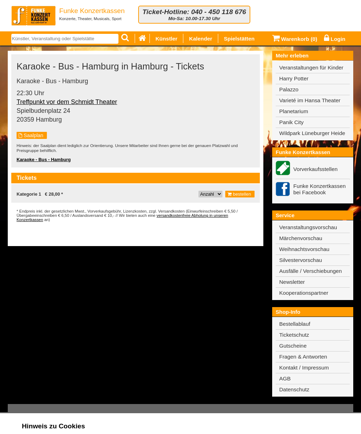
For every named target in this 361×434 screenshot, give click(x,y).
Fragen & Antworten (303, 357)
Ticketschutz (294, 335)
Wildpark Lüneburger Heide (312, 133)
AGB (284, 378)
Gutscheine (293, 346)
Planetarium (293, 111)
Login (334, 39)
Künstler (166, 39)
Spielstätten (239, 39)
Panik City (291, 122)
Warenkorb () (294, 39)
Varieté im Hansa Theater (310, 100)
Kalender (200, 39)
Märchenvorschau (300, 238)
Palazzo (289, 89)
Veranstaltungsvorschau (308, 227)
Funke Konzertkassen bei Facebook (319, 189)
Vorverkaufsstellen (315, 169)
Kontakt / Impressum (304, 368)
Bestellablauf (294, 324)
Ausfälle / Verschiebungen (310, 271)
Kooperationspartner (303, 293)
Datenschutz (294, 389)
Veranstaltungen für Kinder (311, 68)
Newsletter (292, 282)
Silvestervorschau (300, 260)
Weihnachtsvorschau (304, 249)
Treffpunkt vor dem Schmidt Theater (67, 101)
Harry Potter (293, 78)
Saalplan (31, 135)
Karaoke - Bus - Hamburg (44, 159)
